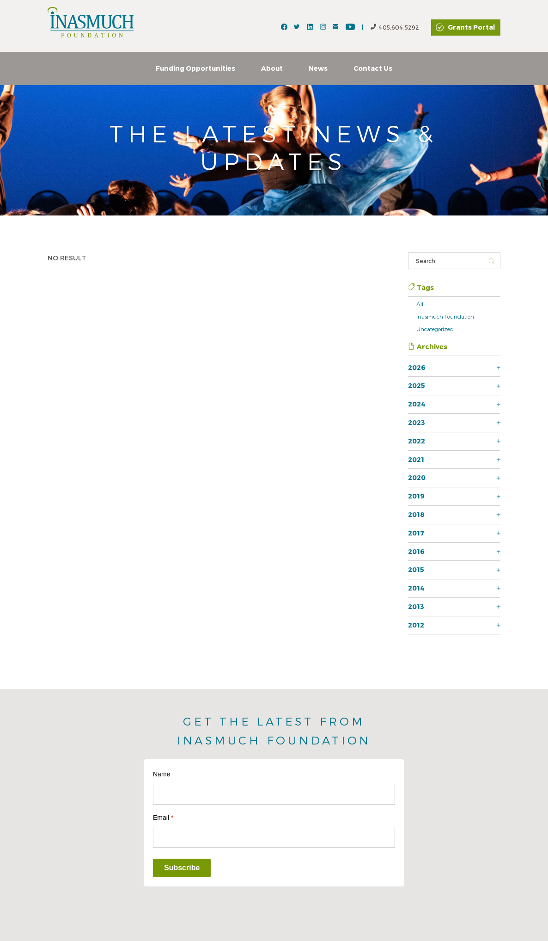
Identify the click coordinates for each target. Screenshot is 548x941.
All (419, 304)
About (272, 68)
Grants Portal (471, 27)
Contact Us (372, 68)
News (318, 68)
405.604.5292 (395, 27)
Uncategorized (435, 329)
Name (161, 774)
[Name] (274, 794)
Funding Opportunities (195, 68)
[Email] (274, 837)
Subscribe (182, 868)
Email (163, 817)
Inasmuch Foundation (445, 316)
